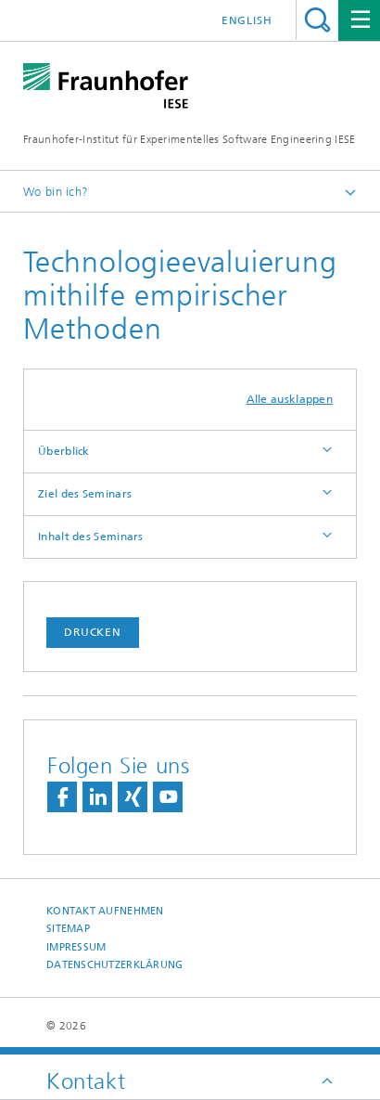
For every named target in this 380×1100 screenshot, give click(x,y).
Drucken (92, 632)
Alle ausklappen (290, 399)
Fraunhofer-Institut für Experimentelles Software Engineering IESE (189, 139)
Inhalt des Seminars (91, 536)
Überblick (64, 451)
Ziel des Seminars (85, 493)
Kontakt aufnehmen (105, 911)
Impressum (76, 947)
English (247, 20)
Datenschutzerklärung (115, 965)
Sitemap (68, 929)
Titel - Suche (317, 20)
